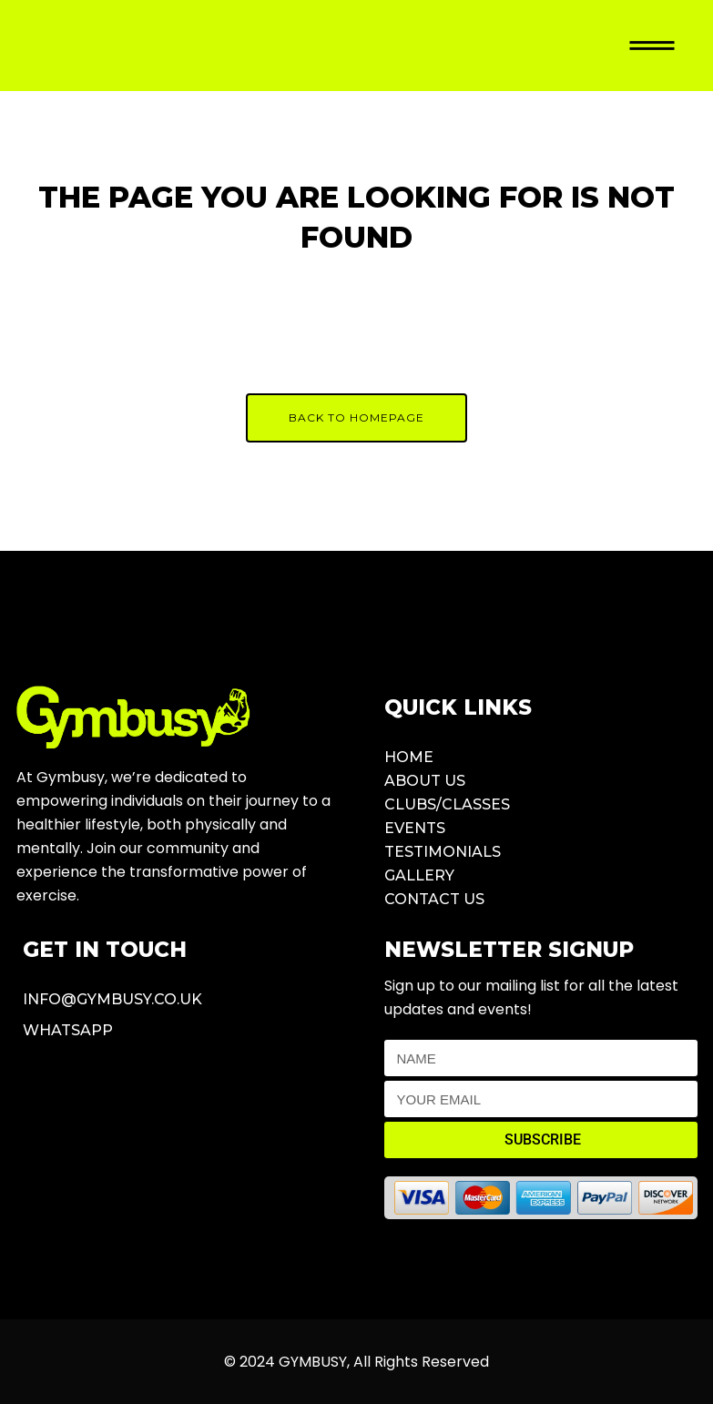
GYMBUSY (313, 1361)
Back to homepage (356, 417)
